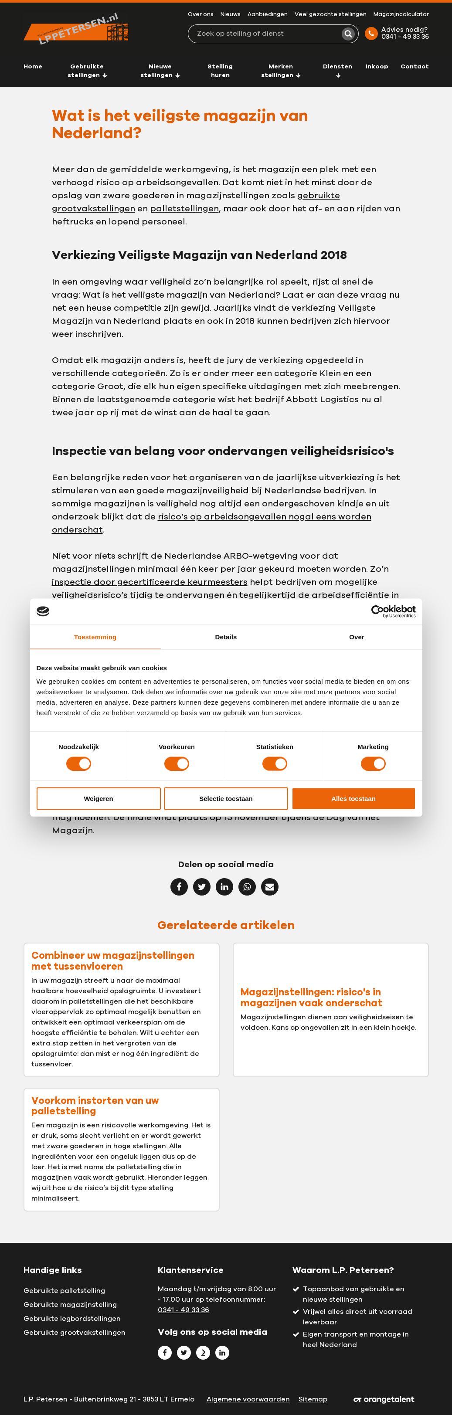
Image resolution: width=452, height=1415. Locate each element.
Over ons (201, 14)
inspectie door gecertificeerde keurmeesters (150, 582)
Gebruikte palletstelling (64, 1290)
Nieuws (231, 14)
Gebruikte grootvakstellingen (75, 1332)
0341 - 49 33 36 (183, 1309)
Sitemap (313, 1399)
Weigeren (98, 798)
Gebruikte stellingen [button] (87, 71)
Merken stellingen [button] (281, 71)
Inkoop (377, 67)
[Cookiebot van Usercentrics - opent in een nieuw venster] (378, 611)
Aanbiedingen (268, 14)
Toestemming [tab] (95, 636)
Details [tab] (226, 636)
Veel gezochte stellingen (331, 14)
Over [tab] (356, 636)
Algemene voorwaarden (248, 1399)
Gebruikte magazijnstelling (70, 1304)
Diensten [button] (337, 71)
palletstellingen (184, 208)
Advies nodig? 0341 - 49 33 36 (397, 34)
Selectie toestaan (226, 798)
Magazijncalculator (401, 14)
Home (33, 67)
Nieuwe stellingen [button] (160, 71)
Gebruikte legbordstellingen (72, 1318)
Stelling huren (220, 71)
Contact (415, 67)
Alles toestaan (353, 798)
